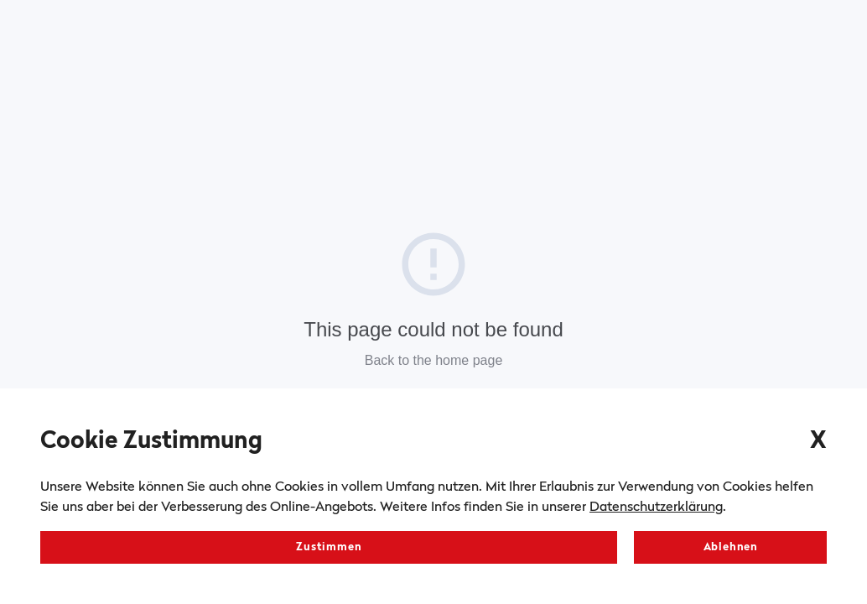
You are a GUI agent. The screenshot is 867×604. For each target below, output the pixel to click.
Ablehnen (730, 547)
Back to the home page (434, 360)
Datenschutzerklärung (656, 507)
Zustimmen (328, 547)
